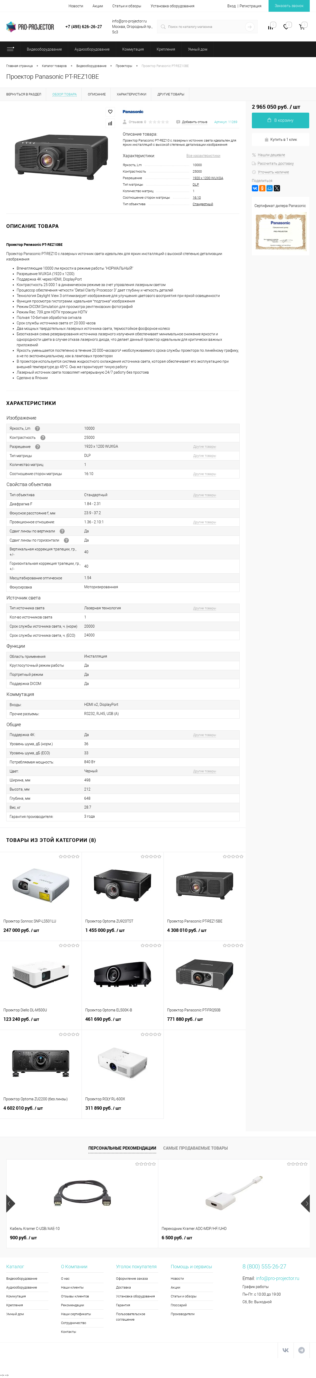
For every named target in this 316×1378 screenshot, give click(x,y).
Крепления (14, 1305)
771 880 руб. (204, 1022)
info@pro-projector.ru (277, 1278)
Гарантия (123, 1305)
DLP (196, 184)
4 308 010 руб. (204, 933)
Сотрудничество (73, 1323)
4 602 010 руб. (40, 1111)
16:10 (197, 197)
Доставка (123, 1287)
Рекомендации (72, 1305)
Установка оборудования (173, 6)
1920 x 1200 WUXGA (208, 178)
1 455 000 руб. (122, 933)
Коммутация (16, 1296)
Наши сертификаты (76, 1314)
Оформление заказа (132, 1278)
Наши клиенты (72, 1287)
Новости (76, 6)
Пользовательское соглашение (130, 1316)
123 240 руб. (40, 1022)
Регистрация (251, 6)
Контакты (68, 1332)
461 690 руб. (122, 1022)
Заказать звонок (289, 6)
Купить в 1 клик (280, 139)
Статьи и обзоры (126, 6)
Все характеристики (203, 156)
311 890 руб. (122, 1111)
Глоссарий (179, 1305)
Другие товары (204, 446)
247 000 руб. (40, 933)
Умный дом (15, 1314)
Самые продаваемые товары (195, 1148)
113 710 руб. (255, 1238)
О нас (65, 1278)
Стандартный (203, 204)
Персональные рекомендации (122, 1148)
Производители (183, 1314)
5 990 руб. (177, 1238)
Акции (98, 6)
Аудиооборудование (21, 1287)
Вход (231, 6)
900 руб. (23, 1238)
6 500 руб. (101, 1238)
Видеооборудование (21, 1278)
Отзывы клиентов (75, 1296)
